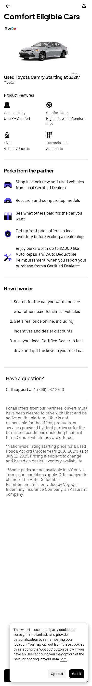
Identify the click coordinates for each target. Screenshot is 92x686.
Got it (76, 674)
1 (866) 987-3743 (49, 390)
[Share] (84, 6)
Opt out (57, 674)
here (63, 659)
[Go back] (8, 6)
